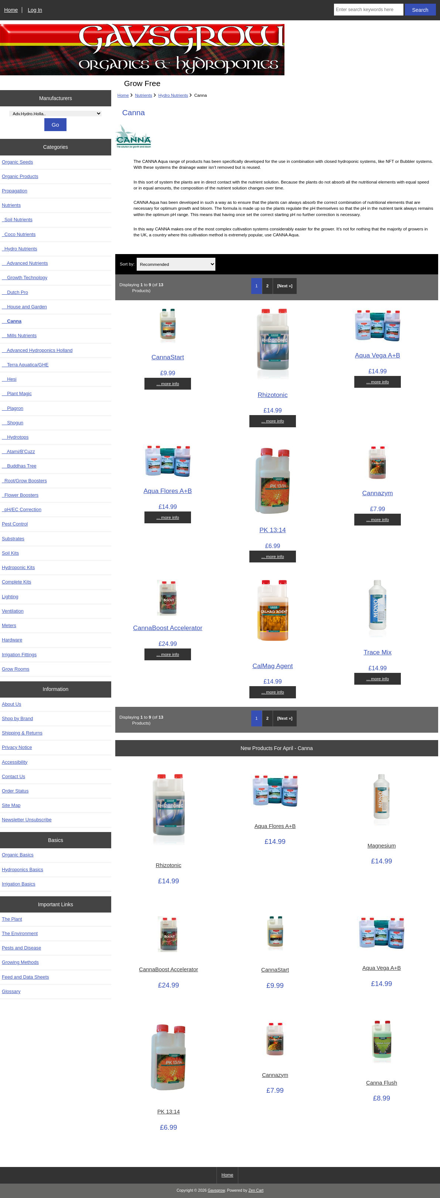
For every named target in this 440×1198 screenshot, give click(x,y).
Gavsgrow (216, 1190)
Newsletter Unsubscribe (27, 819)
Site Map (11, 805)
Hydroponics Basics (22, 869)
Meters (9, 625)
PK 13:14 (272, 530)
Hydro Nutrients (173, 95)
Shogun (12, 422)
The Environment (20, 933)
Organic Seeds (17, 162)
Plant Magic (17, 393)
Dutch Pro (15, 292)
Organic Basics (18, 855)
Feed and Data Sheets (25, 977)
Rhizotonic (272, 394)
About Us (11, 704)
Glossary (11, 991)
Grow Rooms (15, 669)
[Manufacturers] (55, 113)
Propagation (14, 191)
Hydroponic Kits (18, 567)
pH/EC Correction (21, 509)
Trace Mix (378, 652)
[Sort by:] (176, 264)
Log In (35, 10)
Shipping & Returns (22, 733)
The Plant (12, 919)
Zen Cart (255, 1190)
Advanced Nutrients (25, 263)
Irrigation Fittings (19, 654)
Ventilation (13, 611)
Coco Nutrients (18, 234)
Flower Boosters (20, 495)
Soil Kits (10, 553)
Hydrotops (15, 437)
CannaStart (167, 357)
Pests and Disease (21, 948)
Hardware (12, 640)
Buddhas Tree (19, 466)
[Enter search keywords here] (368, 10)
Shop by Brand (17, 718)
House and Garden (24, 306)
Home (11, 10)
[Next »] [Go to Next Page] (284, 286)
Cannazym (377, 493)
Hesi (9, 379)
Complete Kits (16, 582)
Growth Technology (24, 277)
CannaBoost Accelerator (167, 627)
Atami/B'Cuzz (18, 451)
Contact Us (13, 776)
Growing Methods (20, 962)
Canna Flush (381, 1083)
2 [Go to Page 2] (267, 286)
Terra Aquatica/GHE (25, 364)
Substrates (13, 538)
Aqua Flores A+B (167, 490)
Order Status (15, 791)
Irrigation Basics (18, 884)
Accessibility (14, 762)
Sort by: (127, 264)
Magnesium (382, 846)
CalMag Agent (272, 666)
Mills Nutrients (19, 335)
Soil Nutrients (17, 219)
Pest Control (15, 524)
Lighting (10, 596)
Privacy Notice (17, 747)
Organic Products (20, 176)
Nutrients (143, 95)
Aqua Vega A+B (377, 355)
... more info (167, 383)
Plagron (12, 408)
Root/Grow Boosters (24, 480)
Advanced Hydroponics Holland (37, 350)
